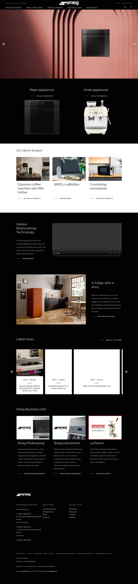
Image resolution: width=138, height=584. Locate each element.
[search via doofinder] (125, 7)
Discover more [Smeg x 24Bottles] (65, 198)
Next (134, 44)
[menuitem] (14, 8)
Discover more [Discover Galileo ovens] (27, 258)
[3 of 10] (97, 371)
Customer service (127, 3)
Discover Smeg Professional (34, 473)
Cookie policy (21, 553)
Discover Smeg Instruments (70, 473)
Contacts (117, 3)
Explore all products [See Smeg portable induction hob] (32, 198)
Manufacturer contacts (85, 553)
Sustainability (22, 3)
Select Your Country (22, 558)
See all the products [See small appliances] (99, 96)
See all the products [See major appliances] (45, 96)
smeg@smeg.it (52, 571)
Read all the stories (114, 340)
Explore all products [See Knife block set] (104, 198)
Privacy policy (48, 553)
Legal (30, 553)
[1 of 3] (69, 44)
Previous (3, 44)
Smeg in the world (11, 3)
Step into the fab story (106, 316)
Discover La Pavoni (103, 473)
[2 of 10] (58, 371)
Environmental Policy (103, 553)
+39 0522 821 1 (25, 571)
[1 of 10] (29, 371)
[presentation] (87, 240)
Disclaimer (37, 553)
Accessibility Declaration (65, 553)
